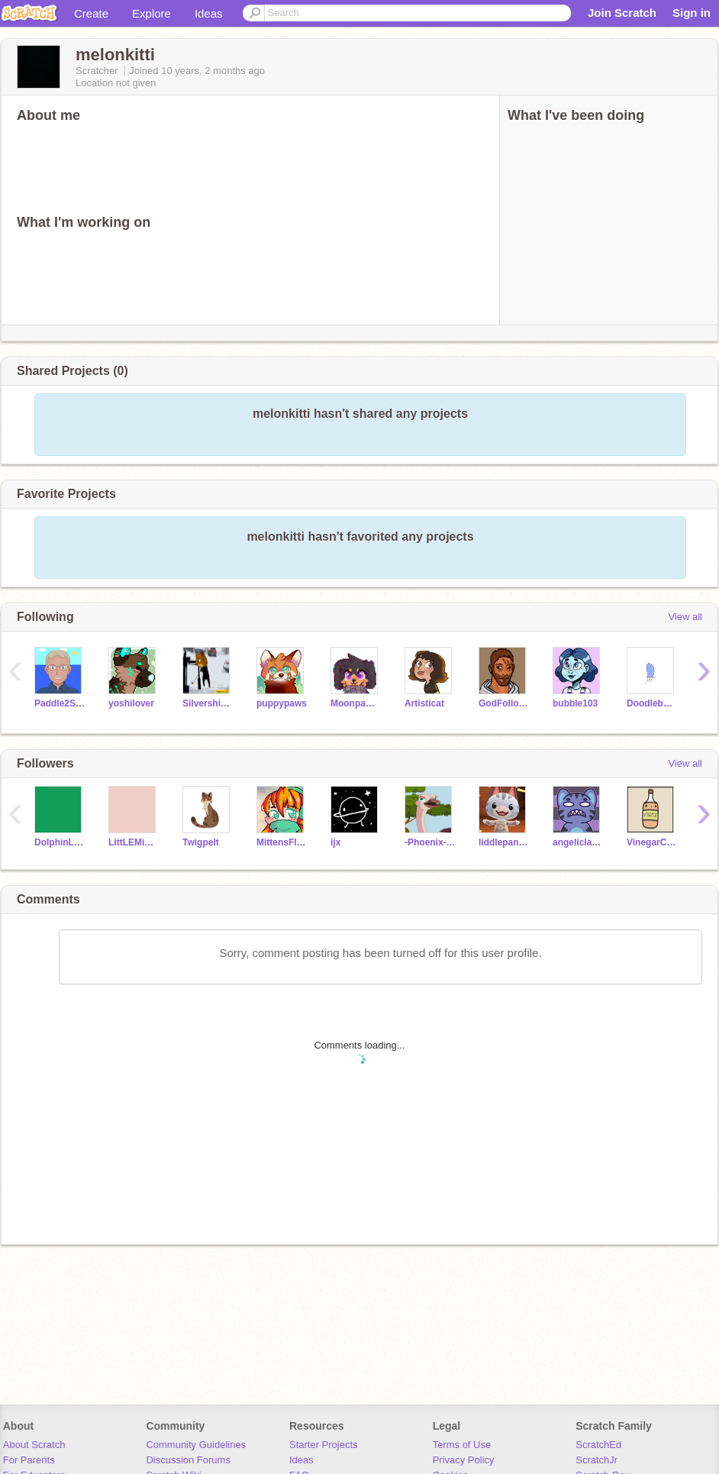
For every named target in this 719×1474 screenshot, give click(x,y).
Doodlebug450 (652, 703)
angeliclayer (578, 842)
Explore (151, 13)
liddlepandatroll (504, 842)
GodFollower (504, 703)
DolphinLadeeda (59, 842)
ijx (335, 842)
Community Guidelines (196, 1444)
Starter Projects (323, 1444)
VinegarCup (652, 842)
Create (91, 13)
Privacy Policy (464, 1460)
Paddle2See (59, 703)
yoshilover (131, 703)
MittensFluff (282, 842)
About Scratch (34, 1444)
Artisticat (424, 703)
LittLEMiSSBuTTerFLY (134, 842)
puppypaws (281, 703)
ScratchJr (596, 1460)
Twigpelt (200, 842)
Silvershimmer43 (208, 703)
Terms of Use (462, 1444)
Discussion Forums (188, 1460)
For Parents (29, 1460)
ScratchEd (598, 1444)
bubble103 (575, 703)
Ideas (209, 13)
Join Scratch (622, 12)
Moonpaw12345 (356, 703)
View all (685, 616)
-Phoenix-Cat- (430, 842)
